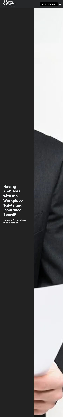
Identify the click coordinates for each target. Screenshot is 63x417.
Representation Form (49, 4)
